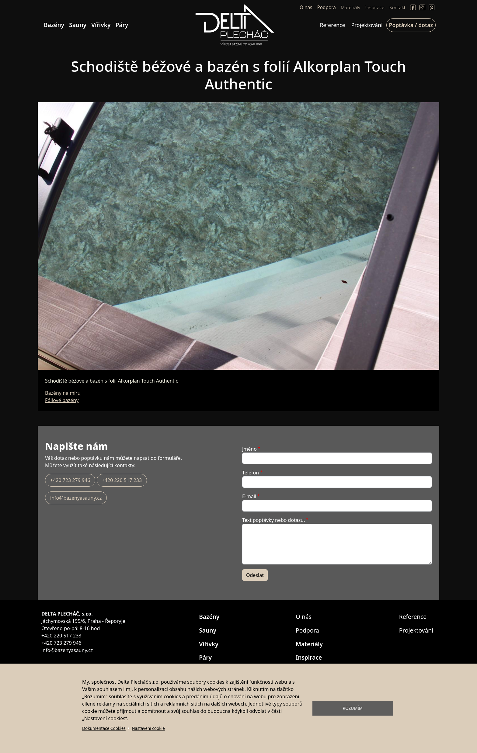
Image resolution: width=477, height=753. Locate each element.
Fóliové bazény (61, 400)
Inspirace (375, 7)
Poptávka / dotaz (411, 25)
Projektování (367, 25)
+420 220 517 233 (122, 480)
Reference (332, 25)
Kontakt (397, 7)
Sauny (77, 25)
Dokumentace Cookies (104, 728)
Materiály (350, 7)
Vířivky (101, 25)
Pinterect (431, 7)
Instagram (422, 7)
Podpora (326, 7)
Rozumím (353, 708)
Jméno (249, 449)
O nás (306, 7)
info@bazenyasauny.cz (76, 497)
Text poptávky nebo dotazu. (273, 520)
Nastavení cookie (148, 728)
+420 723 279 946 (70, 480)
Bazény (54, 25)
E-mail (249, 496)
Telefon (250, 472)
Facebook (413, 7)
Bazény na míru (63, 393)
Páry (122, 25)
